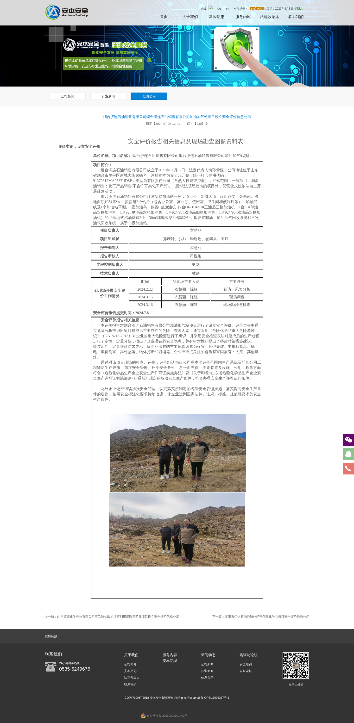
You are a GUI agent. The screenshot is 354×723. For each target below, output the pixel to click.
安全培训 (246, 664)
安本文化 (130, 671)
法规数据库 (269, 17)
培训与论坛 (249, 655)
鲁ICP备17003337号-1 (215, 697)
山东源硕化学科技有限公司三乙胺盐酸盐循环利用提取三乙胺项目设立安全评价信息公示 (118, 616)
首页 (164, 17)
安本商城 (170, 661)
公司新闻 (67, 96)
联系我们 (296, 17)
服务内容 (243, 17)
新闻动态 (216, 17)
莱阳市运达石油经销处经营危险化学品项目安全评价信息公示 (267, 616)
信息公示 (149, 96)
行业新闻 (108, 96)
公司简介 (130, 664)
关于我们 (190, 17)
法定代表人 (132, 677)
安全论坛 (246, 671)
